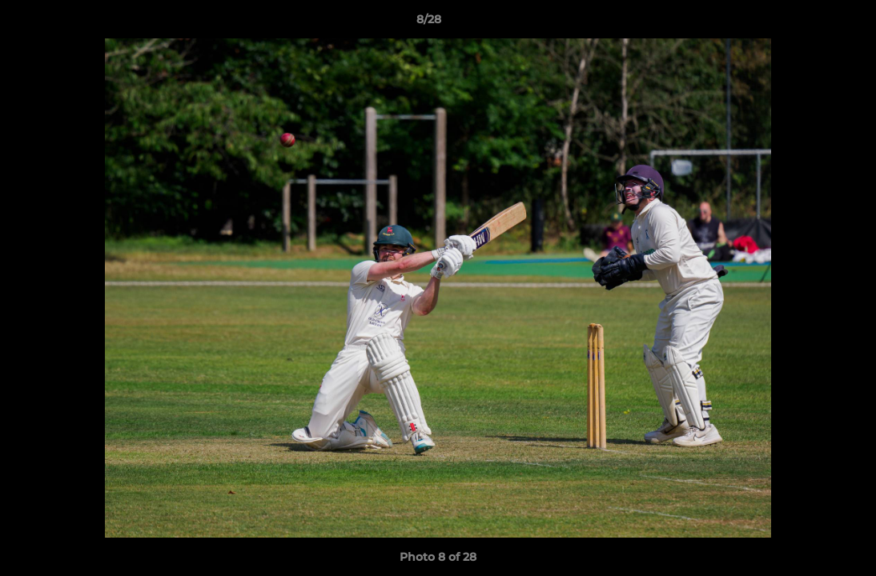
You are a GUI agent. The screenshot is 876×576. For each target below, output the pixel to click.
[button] (808, 23)
